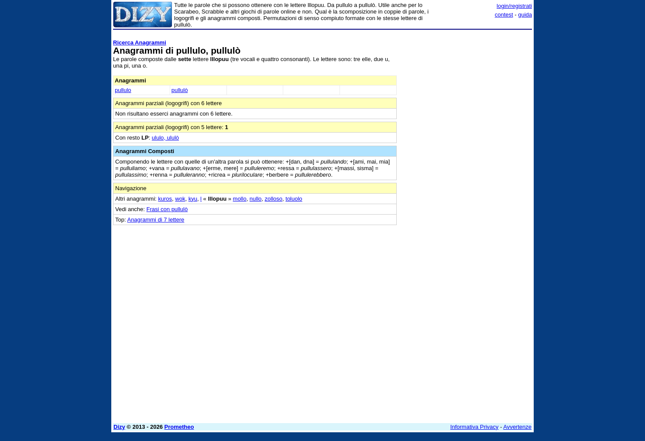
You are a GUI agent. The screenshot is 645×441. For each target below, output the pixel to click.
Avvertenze (517, 427)
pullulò (180, 90)
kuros (165, 198)
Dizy (119, 427)
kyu (193, 198)
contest (504, 14)
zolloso (273, 198)
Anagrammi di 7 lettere (155, 219)
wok (180, 198)
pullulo (123, 90)
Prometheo (179, 427)
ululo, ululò (165, 137)
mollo (240, 198)
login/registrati (514, 6)
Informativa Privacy (474, 427)
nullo (255, 198)
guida (525, 14)
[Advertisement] (466, 163)
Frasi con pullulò (167, 209)
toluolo (293, 198)
